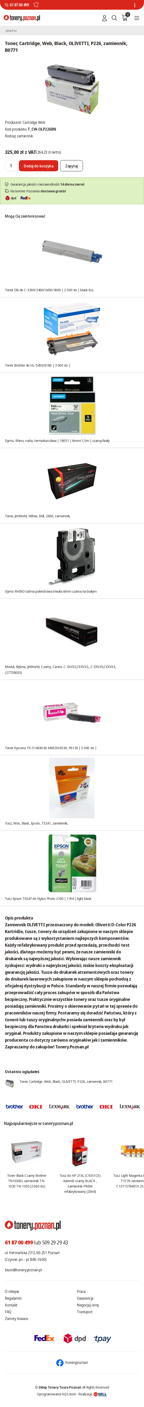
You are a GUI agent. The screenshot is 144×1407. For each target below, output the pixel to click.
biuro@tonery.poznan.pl (23, 1270)
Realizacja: (92, 1393)
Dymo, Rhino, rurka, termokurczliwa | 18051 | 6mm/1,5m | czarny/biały (57, 440)
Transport (85, 1311)
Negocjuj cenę (88, 1305)
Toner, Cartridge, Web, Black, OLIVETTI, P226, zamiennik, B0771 (65, 1081)
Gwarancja (85, 1298)
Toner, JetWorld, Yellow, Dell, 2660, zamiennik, (38, 515)
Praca (81, 1291)
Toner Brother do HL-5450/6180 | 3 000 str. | (37, 365)
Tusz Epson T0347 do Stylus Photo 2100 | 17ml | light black (48, 898)
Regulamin (13, 1298)
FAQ (8, 1311)
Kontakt (11, 1305)
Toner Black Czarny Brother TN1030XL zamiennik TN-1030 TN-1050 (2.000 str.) (26, 1180)
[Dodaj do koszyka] (38, 165)
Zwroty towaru (16, 1318)
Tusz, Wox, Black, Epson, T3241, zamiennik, (36, 823)
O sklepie (12, 1291)
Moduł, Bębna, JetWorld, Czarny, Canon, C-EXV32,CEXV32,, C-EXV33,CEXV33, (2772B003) (60, 669)
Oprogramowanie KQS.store (56, 1393)
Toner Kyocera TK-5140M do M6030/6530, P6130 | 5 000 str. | (51, 747)
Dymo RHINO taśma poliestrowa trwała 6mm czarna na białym (51, 591)
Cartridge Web (34, 122)
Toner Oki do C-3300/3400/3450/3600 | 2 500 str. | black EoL (49, 289)
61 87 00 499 (19, 5)
